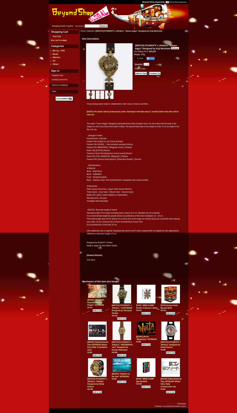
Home (83, 31)
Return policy (140, 69)
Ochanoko (181, 404)
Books (55, 54)
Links (54, 91)
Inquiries (69, 26)
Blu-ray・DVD (59, 51)
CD (54, 61)
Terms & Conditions (60, 85)
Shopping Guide (58, 26)
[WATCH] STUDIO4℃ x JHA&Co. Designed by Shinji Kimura (170, 344)
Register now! (57, 75)
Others (56, 64)
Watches (56, 57)
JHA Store (91, 260)
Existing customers (60, 79)
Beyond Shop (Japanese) (178, 2)
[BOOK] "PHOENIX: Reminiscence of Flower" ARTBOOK (96, 302)
